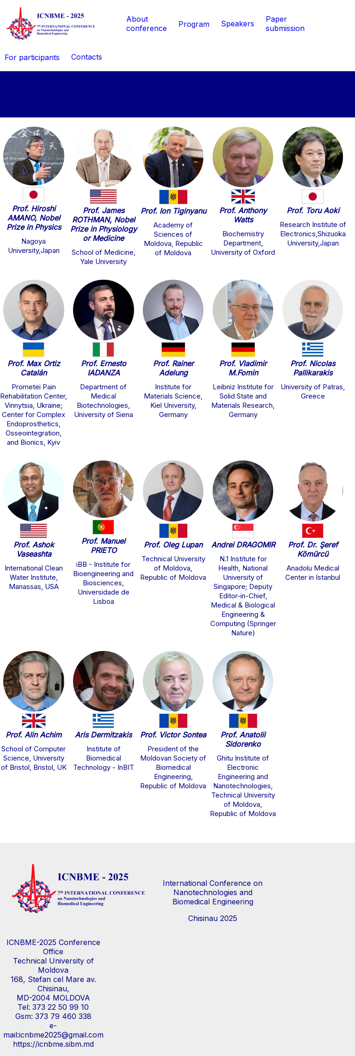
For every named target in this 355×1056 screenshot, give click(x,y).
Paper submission (285, 23)
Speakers (237, 23)
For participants (32, 57)
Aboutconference (146, 23)
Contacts (86, 56)
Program (193, 24)
